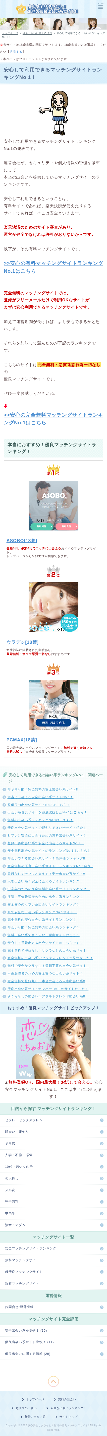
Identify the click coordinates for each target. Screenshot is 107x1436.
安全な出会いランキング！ (68, 1408)
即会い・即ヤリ (17, 1132)
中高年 (10, 1213)
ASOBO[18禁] (21, 540)
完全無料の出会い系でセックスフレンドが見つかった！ (50, 958)
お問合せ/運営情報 (19, 1307)
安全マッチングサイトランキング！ (32, 1248)
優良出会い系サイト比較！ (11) (29, 1342)
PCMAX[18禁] (21, 739)
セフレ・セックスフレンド (25, 1120)
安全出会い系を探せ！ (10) (26, 1330)
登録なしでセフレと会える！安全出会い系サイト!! (46, 874)
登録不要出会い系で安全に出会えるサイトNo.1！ (45, 843)
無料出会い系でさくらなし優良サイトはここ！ (43, 935)
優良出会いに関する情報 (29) (28, 1354)
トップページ (10, 33)
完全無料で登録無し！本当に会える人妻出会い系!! (46, 981)
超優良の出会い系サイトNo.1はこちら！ (38, 805)
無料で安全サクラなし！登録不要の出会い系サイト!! (48, 966)
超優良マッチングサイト (24, 1272)
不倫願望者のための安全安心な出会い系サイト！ (45, 973)
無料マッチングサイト (22, 1260)
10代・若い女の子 (19, 1167)
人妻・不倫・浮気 (18, 1155)
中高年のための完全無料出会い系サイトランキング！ (48, 889)
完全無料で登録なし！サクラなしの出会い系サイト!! (48, 950)
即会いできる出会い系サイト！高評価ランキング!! (46, 858)
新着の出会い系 (35, 1417)
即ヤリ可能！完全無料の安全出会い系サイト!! (42, 789)
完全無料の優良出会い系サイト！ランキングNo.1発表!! (50, 866)
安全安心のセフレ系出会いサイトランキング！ (43, 904)
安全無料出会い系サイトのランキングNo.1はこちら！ (49, 850)
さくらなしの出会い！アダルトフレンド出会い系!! (46, 996)
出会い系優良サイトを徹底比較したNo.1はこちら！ (47, 812)
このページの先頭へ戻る (53, 1381)
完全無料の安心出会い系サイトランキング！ (41, 919)
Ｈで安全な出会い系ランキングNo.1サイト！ (42, 912)
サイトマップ (68, 1417)
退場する (15, 52)
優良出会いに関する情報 (37, 33)
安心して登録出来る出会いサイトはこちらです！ (45, 943)
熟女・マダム (15, 1225)
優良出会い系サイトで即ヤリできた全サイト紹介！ (46, 828)
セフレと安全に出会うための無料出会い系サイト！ (46, 835)
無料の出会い (67, 1399)
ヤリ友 (10, 1143)
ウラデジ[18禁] (22, 642)
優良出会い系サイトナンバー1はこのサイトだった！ (47, 989)
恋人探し (12, 1178)
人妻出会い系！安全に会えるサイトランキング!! (44, 881)
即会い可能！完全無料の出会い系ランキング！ (43, 927)
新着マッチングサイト (22, 1283)
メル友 (10, 1190)
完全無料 (12, 1201)
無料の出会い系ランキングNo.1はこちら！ (40, 820)
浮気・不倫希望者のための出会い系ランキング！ (45, 897)
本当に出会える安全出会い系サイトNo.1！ (40, 797)
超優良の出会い (26, 1408)
